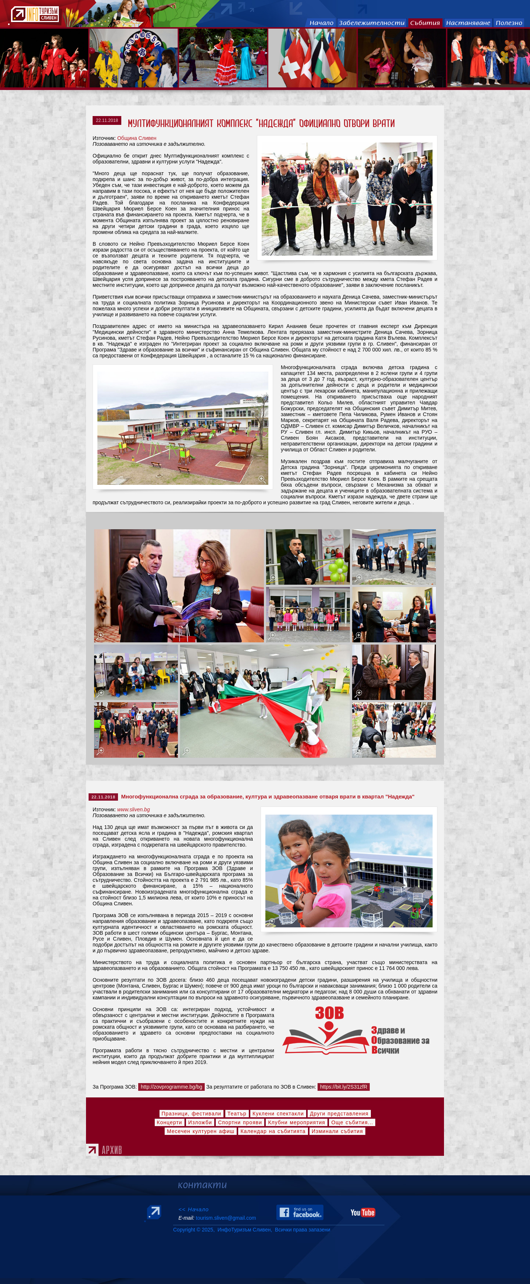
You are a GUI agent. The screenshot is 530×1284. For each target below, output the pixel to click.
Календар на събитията (272, 1131)
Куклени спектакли (278, 1114)
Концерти (169, 1122)
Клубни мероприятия (296, 1122)
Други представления (339, 1114)
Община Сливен (137, 138)
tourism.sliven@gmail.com (225, 1218)
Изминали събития (337, 1131)
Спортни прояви (240, 1122)
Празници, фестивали (192, 1114)
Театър (237, 1114)
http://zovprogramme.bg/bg (171, 1087)
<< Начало (193, 1209)
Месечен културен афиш (200, 1131)
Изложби (200, 1122)
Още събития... (352, 1122)
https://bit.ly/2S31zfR (343, 1087)
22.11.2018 (107, 120)
